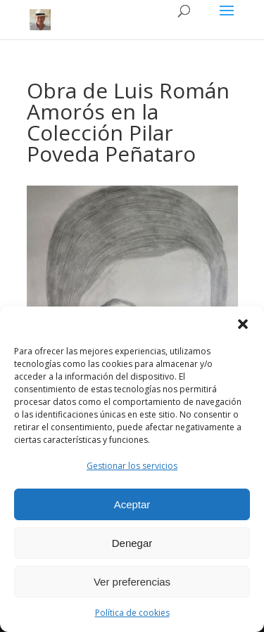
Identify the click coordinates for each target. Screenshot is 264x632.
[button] (243, 324)
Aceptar (132, 504)
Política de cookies (132, 613)
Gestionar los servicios (132, 466)
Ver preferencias (132, 582)
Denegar (132, 543)
